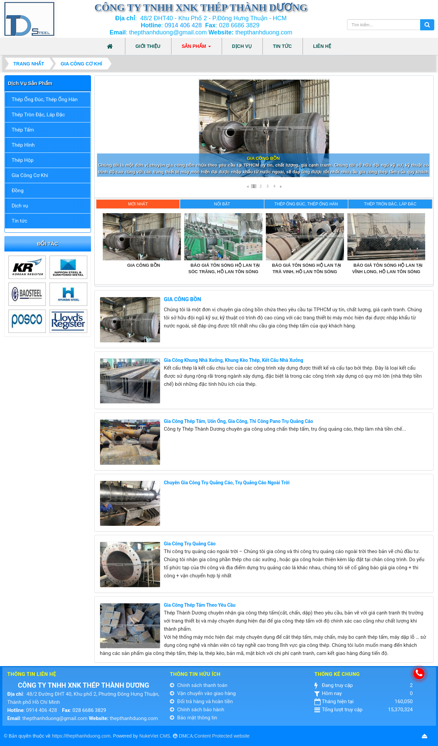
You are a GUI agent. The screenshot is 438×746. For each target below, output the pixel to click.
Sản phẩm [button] (196, 48)
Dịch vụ (20, 206)
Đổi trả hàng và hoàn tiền (201, 701)
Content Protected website (222, 736)
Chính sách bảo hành (197, 710)
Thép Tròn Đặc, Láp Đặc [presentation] (390, 204)
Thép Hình (23, 145)
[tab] (138, 204)
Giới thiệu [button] (147, 46)
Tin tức (20, 221)
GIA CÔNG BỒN (182, 299)
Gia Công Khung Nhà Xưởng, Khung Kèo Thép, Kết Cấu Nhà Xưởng (233, 360)
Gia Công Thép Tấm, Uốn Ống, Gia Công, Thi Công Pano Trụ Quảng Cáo (238, 421)
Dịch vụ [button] (242, 46)
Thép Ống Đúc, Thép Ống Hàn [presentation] (306, 204)
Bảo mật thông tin (193, 718)
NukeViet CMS (154, 736)
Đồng (18, 191)
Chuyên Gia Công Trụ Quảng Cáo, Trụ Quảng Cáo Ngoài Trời (226, 482)
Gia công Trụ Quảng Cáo (190, 543)
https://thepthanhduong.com (81, 736)
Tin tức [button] (282, 46)
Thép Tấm (23, 130)
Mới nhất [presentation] (138, 204)
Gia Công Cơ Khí (30, 175)
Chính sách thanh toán (198, 685)
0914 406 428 (183, 25)
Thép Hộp (23, 160)
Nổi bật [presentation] (222, 204)
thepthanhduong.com (134, 718)
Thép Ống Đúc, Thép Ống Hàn (45, 99)
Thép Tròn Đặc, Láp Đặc (38, 115)
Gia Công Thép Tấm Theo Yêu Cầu (200, 605)
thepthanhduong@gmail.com (54, 718)
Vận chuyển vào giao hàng (203, 693)
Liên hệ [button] (322, 46)
